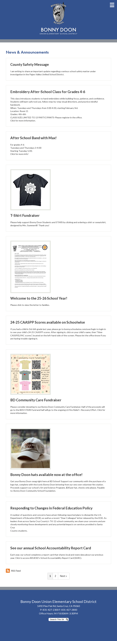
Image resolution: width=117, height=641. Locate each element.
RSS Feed (13, 571)
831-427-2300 (50, 609)
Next (64, 576)
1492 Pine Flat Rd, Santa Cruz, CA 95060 (58, 605)
